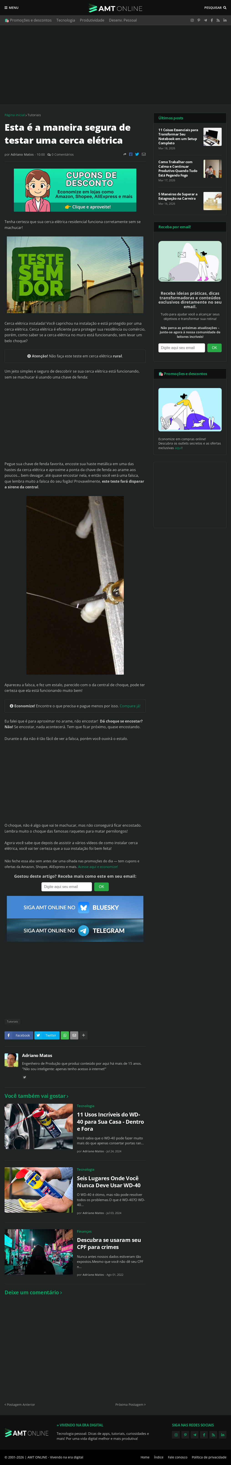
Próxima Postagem (129, 1404)
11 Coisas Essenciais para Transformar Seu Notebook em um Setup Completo (178, 136)
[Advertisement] (115, 65)
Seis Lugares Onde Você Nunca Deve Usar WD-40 (109, 1182)
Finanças (84, 1231)
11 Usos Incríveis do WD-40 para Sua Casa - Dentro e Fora (110, 1121)
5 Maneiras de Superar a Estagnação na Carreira (178, 196)
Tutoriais (34, 115)
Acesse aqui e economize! (98, 866)
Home (145, 1457)
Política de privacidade (209, 1457)
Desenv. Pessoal (123, 20)
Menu (13, 7)
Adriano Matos (37, 1055)
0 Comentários (63, 154)
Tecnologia (65, 20)
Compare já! (130, 705)
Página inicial (15, 115)
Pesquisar (213, 7)
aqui (178, 448)
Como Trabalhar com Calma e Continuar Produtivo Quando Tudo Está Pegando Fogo (177, 168)
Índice (158, 1457)
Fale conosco (177, 1457)
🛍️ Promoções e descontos (28, 20)
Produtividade (92, 20)
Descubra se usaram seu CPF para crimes (109, 1243)
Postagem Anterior (21, 1404)
